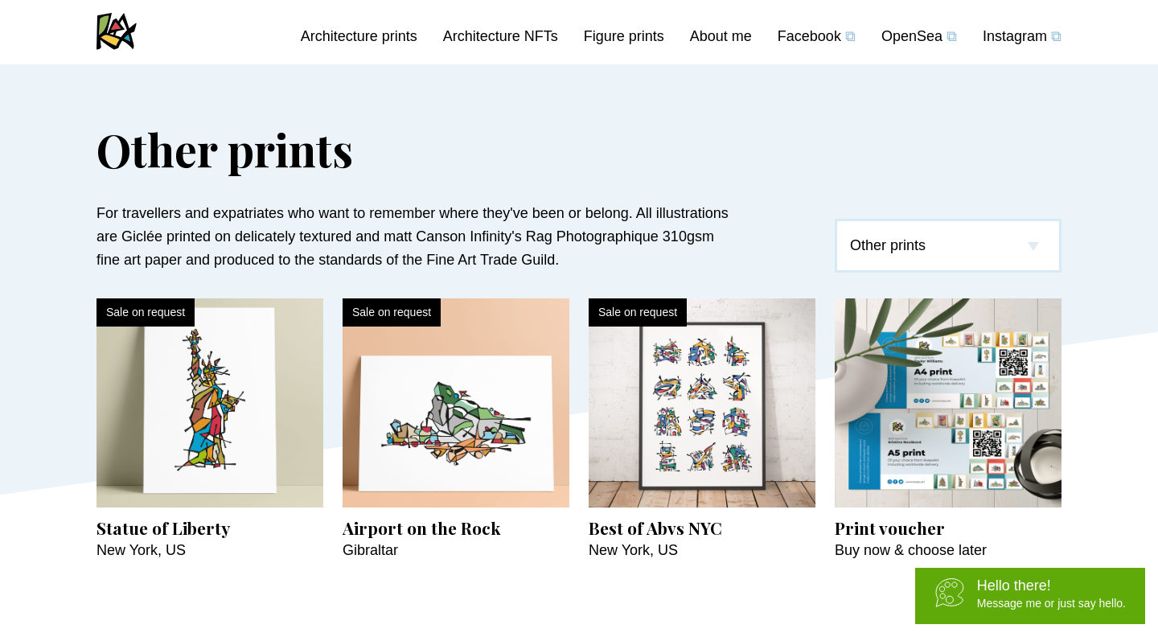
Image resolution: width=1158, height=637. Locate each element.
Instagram (1022, 36)
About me (721, 36)
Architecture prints (359, 36)
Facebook (817, 36)
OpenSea (919, 36)
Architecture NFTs (500, 36)
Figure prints (624, 36)
